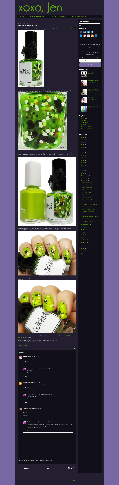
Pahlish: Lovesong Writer (88, 209)
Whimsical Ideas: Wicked (88, 211)
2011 (82, 248)
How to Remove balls (86, 126)
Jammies (25, 382)
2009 (82, 253)
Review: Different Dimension (89, 218)
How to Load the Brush (86, 128)
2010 (82, 250)
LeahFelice (25, 408)
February (85, 242)
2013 (82, 170)
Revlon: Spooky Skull (87, 197)
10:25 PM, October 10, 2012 (45, 368)
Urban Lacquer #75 (87, 199)
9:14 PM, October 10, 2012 (33, 356)
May (84, 234)
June (84, 232)
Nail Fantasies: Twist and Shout (89, 214)
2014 (82, 168)
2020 (82, 152)
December (85, 175)
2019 (82, 155)
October (85, 180)
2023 (82, 145)
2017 (82, 160)
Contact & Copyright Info (79, 16)
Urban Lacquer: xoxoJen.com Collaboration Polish (93, 74)
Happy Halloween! (87, 182)
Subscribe (90, 65)
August (84, 227)
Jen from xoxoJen (31, 368)
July (84, 229)
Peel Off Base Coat (85, 122)
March (84, 240)
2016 (82, 163)
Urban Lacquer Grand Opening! (90, 202)
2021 (82, 150)
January (85, 245)
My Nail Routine (85, 118)
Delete (28, 361)
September (86, 224)
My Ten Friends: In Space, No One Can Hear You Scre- (94, 99)
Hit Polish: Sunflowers (87, 192)
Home (22, 16)
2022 (82, 147)
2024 (82, 142)
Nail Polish (24, 345)
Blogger (74, 480)
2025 (82, 139)
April (84, 237)
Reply (24, 361)
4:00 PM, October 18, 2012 (45, 394)
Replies (26, 365)
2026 (82, 137)
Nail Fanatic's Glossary (58, 16)
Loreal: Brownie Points (88, 185)
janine (24, 356)
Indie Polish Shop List (37, 16)
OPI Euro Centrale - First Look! (89, 204)
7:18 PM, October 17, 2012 (34, 382)
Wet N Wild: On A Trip (87, 221)
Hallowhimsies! (86, 194)
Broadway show (55, 29)
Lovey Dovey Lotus (87, 187)
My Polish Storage (85, 124)
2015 (82, 165)
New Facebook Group (87, 206)
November (85, 178)
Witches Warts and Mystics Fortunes (91, 190)
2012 (82, 173)
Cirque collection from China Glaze (90, 216)
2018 (82, 157)
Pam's (27, 29)
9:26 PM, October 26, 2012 (35, 408)
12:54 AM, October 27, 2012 (45, 422)
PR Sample (72, 27)
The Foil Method (85, 120)
